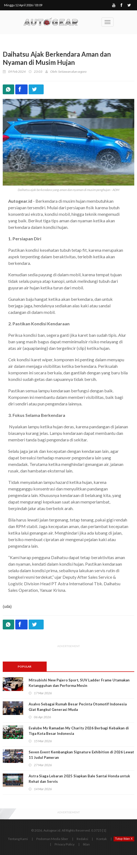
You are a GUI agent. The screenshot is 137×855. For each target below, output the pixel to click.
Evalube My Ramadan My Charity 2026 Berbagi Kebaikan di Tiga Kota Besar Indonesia (79, 731)
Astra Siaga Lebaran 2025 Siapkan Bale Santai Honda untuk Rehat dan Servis (79, 779)
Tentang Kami (18, 839)
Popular (24, 666)
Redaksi (82, 839)
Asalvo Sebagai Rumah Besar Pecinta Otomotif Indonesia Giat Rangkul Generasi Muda (78, 707)
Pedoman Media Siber (52, 839)
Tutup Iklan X (124, 838)
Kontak (101, 839)
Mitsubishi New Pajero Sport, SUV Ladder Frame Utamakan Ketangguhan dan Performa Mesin (79, 683)
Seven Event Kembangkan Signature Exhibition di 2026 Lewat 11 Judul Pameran (81, 755)
